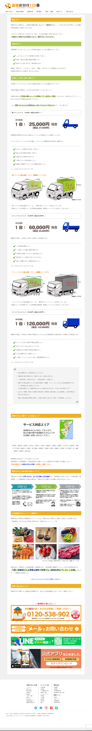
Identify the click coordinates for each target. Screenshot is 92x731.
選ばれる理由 (20, 15)
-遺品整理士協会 (57, 705)
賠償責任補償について (30, 704)
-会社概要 (55, 690)
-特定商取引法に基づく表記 (59, 695)
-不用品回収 (42, 690)
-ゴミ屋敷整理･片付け (44, 694)
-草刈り (41, 705)
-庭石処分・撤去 (43, 695)
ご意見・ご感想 (49, 15)
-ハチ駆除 (42, 700)
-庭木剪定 (42, 704)
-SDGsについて (57, 702)
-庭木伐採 (42, 702)
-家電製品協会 (56, 704)
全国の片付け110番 (28, 467)
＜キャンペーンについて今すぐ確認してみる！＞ (46, 582)
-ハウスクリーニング (44, 697)
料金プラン (60, 15)
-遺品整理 (42, 692)
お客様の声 (30, 15)
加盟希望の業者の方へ (30, 705)
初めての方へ (9, 15)
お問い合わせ (69, 15)
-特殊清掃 (42, 699)
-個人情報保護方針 (57, 694)
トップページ (29, 690)
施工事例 (38, 15)
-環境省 (55, 700)
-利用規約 (55, 692)
